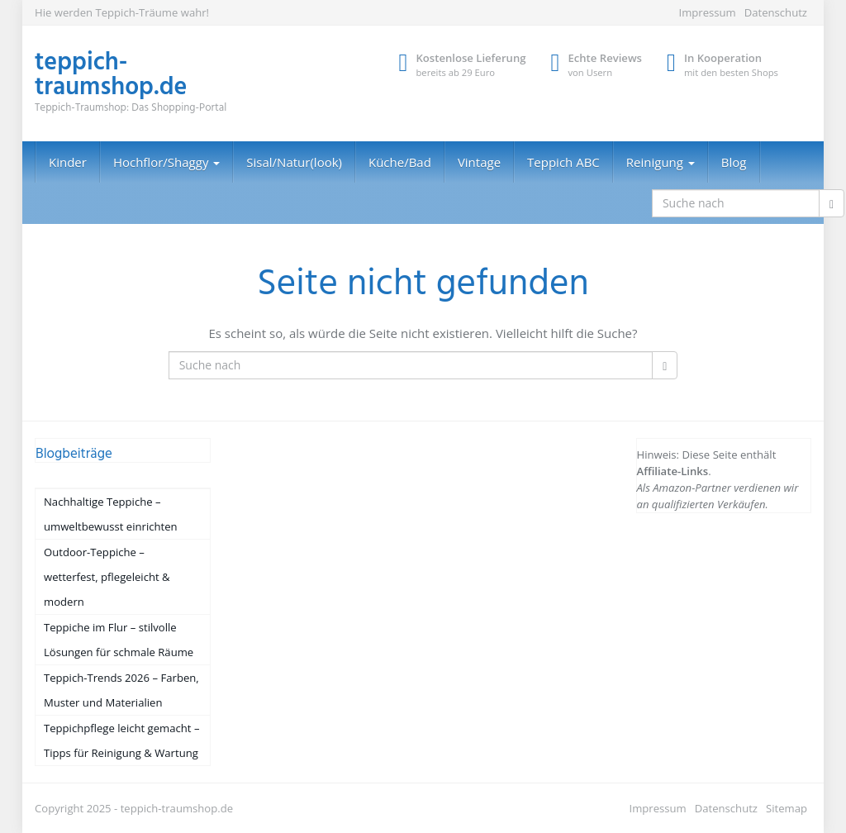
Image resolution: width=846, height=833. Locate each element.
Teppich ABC (563, 162)
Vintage (479, 162)
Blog (734, 162)
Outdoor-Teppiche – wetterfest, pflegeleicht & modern (107, 577)
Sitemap (786, 808)
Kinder (68, 162)
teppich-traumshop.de (177, 808)
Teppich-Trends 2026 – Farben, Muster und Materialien (121, 690)
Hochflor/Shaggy (166, 162)
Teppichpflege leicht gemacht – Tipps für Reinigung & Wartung (121, 740)
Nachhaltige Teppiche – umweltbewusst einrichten (111, 514)
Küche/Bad (399, 162)
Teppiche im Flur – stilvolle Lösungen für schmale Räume (118, 639)
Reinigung (660, 162)
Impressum (706, 12)
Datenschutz (775, 12)
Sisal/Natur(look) (294, 162)
